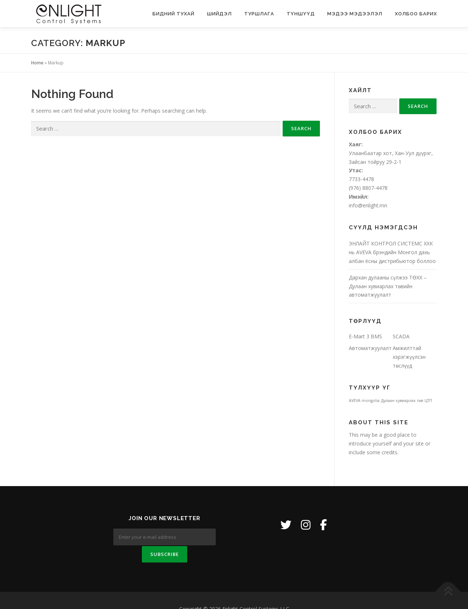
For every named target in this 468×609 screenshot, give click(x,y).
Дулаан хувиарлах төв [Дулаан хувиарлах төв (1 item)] (402, 400)
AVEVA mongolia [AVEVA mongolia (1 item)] (364, 400)
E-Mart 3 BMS (365, 336)
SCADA (401, 336)
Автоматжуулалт (370, 348)
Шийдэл (219, 13)
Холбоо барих (416, 13)
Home (37, 63)
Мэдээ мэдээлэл (354, 13)
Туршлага (259, 13)
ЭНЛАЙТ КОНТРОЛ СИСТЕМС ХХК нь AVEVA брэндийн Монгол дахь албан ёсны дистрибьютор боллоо (392, 252)
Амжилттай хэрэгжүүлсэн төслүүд (409, 357)
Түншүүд (301, 13)
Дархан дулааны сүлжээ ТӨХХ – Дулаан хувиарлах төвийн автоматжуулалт (388, 286)
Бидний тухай (173, 13)
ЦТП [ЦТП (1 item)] (428, 400)
